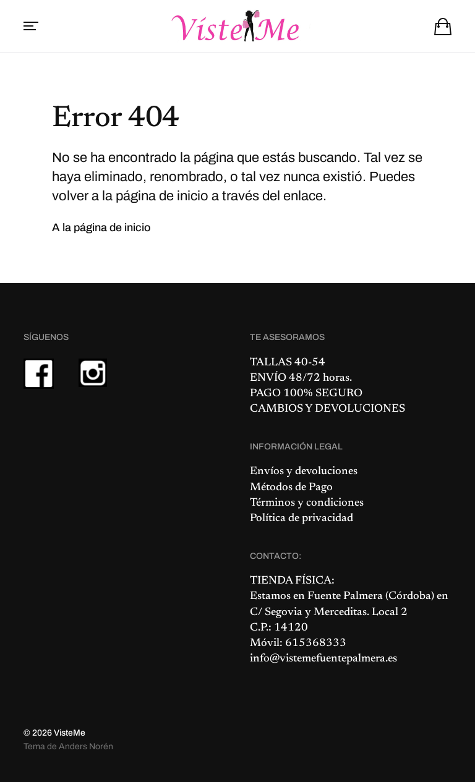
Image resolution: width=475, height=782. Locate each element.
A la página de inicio (101, 227)
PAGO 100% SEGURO (306, 393)
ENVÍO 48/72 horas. (301, 378)
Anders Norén (86, 746)
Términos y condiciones (307, 503)
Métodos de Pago (291, 487)
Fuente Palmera (345, 596)
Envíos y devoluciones (303, 471)
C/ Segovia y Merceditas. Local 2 (329, 612)
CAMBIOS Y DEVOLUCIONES (327, 409)
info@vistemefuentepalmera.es (323, 659)
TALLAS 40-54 (287, 362)
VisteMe (69, 732)
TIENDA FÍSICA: (292, 581)
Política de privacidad (301, 518)
